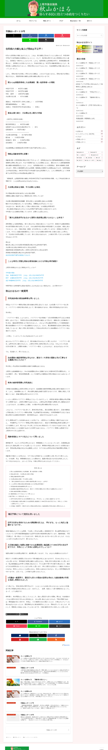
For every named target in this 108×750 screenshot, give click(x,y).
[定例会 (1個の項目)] (99, 160)
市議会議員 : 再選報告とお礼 (85, 118)
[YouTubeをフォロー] (40, 635)
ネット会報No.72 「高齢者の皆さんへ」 (88, 99)
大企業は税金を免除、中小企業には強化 (22, 475)
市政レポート (23, 614)
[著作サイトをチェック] (28, 635)
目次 (35, 463)
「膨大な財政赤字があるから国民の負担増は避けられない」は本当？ (31, 477)
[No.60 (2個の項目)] (99, 158)
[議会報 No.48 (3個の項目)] (97, 155)
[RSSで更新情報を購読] (47, 635)
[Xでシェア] (11, 36)
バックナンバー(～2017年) (12, 614)
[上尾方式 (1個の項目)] (80, 160)
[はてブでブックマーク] (32, 36)
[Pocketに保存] (43, 36)
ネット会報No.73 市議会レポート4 (88, 63)
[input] (89, 35)
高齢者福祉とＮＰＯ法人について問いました (24, 490)
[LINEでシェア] (54, 36)
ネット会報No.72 (81, 113)
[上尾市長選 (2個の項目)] (90, 158)
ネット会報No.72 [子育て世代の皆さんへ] (89, 106)
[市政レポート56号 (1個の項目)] (90, 160)
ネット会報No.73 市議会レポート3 (88, 68)
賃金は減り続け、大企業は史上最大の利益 (23, 470)
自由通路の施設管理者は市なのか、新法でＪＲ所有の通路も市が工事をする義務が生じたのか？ (38, 485)
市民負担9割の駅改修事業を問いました (22, 483)
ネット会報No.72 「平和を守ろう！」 (89, 92)
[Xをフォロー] (32, 635)
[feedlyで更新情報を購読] (43, 635)
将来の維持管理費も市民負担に (20, 488)
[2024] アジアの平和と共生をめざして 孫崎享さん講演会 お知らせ (89, 85)
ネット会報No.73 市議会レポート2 (88, 73)
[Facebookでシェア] (22, 36)
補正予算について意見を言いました (19, 493)
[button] (65, 36)
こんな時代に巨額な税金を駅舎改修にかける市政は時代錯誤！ (29, 480)
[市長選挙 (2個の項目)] (80, 158)
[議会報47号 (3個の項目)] (96, 152)
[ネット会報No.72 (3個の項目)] (83, 155)
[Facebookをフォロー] (36, 635)
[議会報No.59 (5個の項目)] (83, 152)
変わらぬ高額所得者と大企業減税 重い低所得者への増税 (27, 467)
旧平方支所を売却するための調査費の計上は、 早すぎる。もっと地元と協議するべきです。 (37, 496)
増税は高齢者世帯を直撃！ (18, 472)
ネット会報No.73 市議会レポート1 (88, 79)
